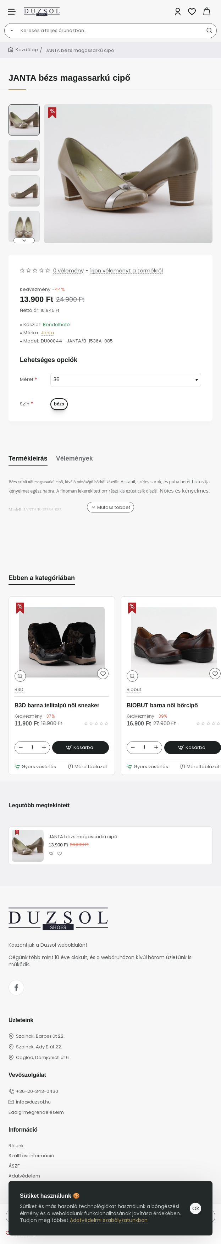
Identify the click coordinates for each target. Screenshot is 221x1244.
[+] (44, 747)
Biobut (134, 690)
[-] (20, 747)
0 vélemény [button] (68, 270)
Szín (24, 403)
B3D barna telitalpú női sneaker (57, 705)
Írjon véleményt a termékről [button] (126, 270)
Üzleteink (21, 1020)
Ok (195, 1208)
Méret (26, 379)
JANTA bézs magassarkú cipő (83, 837)
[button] (24, 240)
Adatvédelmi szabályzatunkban (109, 1220)
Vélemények (74, 458)
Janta (47, 333)
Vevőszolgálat (27, 1075)
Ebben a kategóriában (42, 577)
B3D (19, 690)
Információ (23, 1130)
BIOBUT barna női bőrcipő (162, 705)
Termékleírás (28, 458)
